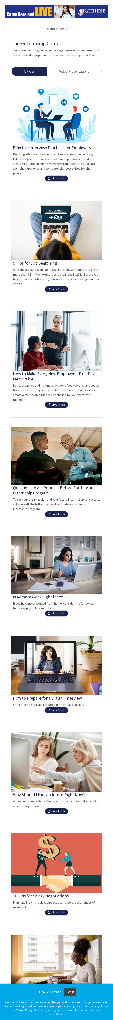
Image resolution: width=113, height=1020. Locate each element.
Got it (70, 992)
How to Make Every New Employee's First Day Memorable (54, 376)
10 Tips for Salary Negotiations (41, 896)
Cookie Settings (50, 992)
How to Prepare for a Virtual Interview (47, 698)
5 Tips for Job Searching (35, 263)
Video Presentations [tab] (74, 71)
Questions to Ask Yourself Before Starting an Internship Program (53, 490)
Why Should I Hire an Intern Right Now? (49, 794)
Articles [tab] (29, 71)
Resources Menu (55, 29)
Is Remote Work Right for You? (40, 596)
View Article (57, 178)
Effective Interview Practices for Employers (52, 147)
